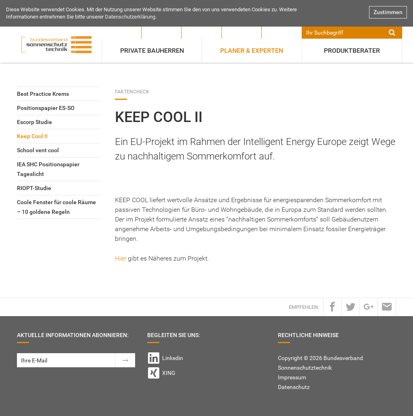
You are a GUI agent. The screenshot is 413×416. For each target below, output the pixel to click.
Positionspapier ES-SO (46, 108)
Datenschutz (294, 387)
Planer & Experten (251, 50)
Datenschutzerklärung (130, 17)
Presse (161, 32)
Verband (122, 32)
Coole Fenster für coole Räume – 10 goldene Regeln (56, 207)
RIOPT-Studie (34, 188)
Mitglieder (201, 32)
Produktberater (352, 50)
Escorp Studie (34, 122)
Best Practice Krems (43, 94)
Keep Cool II (32, 136)
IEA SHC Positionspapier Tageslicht (48, 169)
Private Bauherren (152, 50)
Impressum (292, 377)
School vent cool (38, 150)
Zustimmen (388, 12)
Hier (120, 258)
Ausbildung (242, 32)
